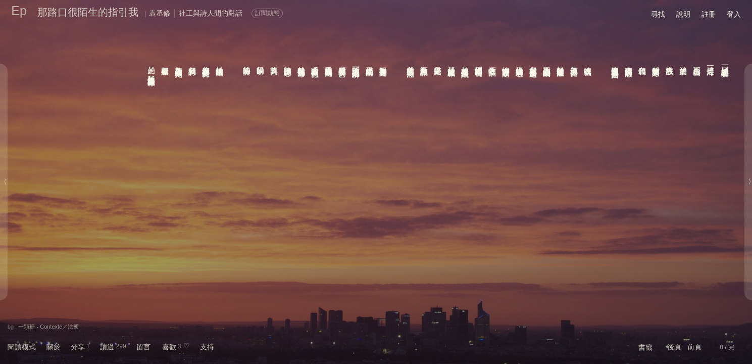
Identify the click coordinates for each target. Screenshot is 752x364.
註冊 (708, 14)
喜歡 (169, 347)
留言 (143, 347)
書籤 (645, 347)
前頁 (694, 347)
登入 (734, 14)
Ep (19, 11)
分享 (78, 347)
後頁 (674, 347)
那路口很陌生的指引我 (87, 12)
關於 (53, 347)
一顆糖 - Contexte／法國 (48, 327)
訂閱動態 (267, 13)
